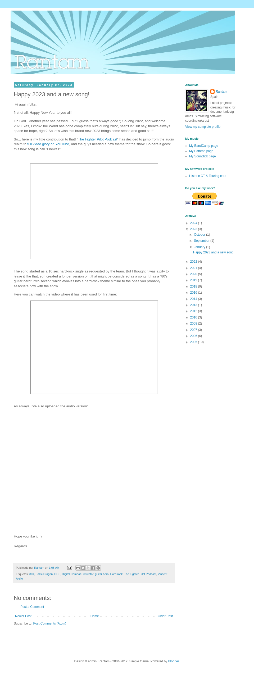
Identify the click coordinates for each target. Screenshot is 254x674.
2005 (194, 342)
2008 (194, 323)
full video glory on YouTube (48, 144)
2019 (194, 280)
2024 (194, 223)
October (200, 234)
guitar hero (102, 574)
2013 (194, 305)
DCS (57, 574)
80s (31, 574)
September (202, 241)
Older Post (165, 616)
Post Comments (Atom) (49, 623)
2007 (194, 330)
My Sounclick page (202, 156)
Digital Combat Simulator (77, 574)
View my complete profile (202, 127)
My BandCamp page (203, 146)
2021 (194, 268)
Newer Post (23, 616)
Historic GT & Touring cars (207, 176)
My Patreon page (201, 151)
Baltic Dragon (44, 574)
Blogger (173, 661)
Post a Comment (32, 607)
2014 (194, 299)
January (200, 247)
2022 (194, 261)
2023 (194, 229)
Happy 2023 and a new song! (213, 252)
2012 (194, 311)
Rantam (221, 91)
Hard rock (116, 574)
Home (94, 616)
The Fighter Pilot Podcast (97, 139)
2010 (194, 317)
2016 (194, 292)
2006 (194, 336)
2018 (194, 286)
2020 (194, 274)
